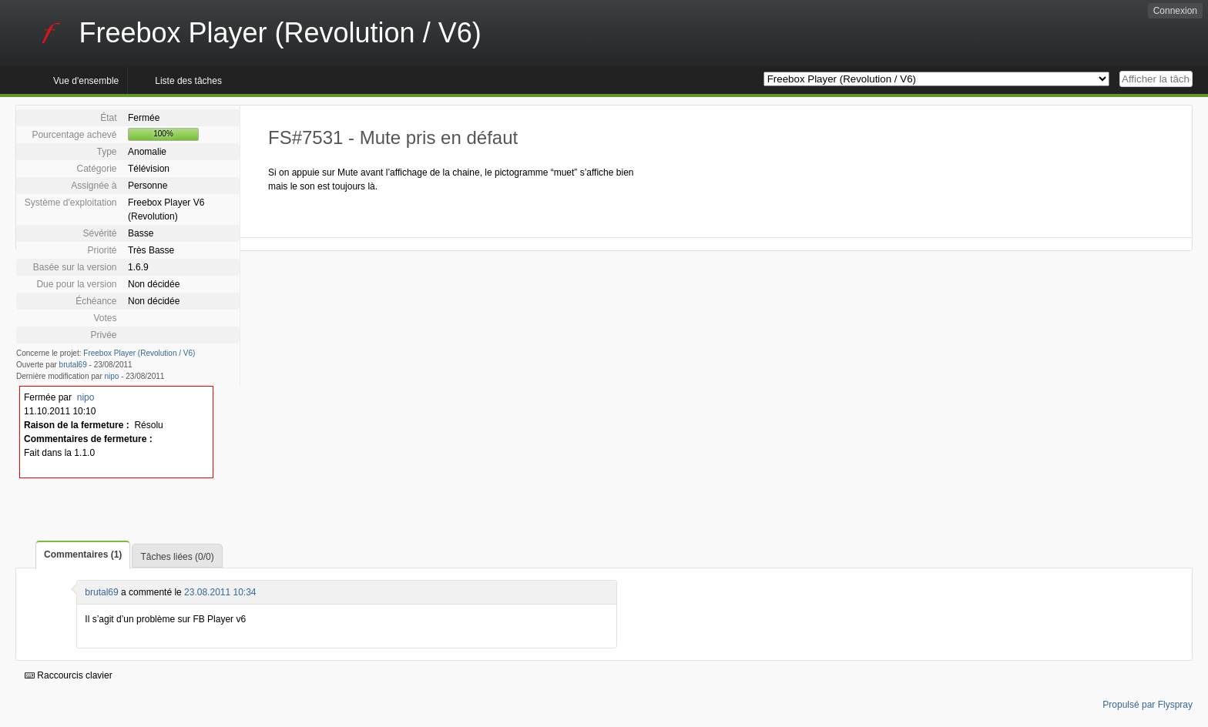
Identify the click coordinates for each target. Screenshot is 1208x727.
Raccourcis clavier (68, 675)
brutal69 (73, 364)
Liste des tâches (188, 80)
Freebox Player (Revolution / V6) (139, 353)
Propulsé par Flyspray (1147, 704)
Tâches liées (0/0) (176, 556)
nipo (112, 376)
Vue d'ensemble (86, 80)
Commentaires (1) (83, 554)
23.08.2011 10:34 (220, 592)
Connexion (1175, 10)
